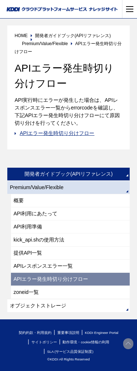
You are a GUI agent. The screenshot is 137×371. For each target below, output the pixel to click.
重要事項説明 (68, 333)
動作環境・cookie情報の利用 (85, 342)
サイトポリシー (44, 342)
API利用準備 (28, 227)
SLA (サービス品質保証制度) (70, 352)
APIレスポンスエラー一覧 (43, 266)
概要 (19, 200)
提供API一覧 (28, 253)
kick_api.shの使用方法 (39, 240)
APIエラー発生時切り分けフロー (57, 133)
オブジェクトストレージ (38, 305)
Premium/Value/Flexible (37, 187)
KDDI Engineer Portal (101, 333)
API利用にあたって (36, 213)
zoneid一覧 (26, 292)
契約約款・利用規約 (35, 333)
